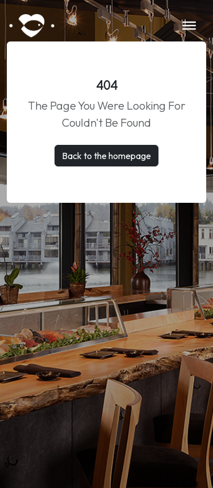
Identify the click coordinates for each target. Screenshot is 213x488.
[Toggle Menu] (189, 26)
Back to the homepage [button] (106, 155)
